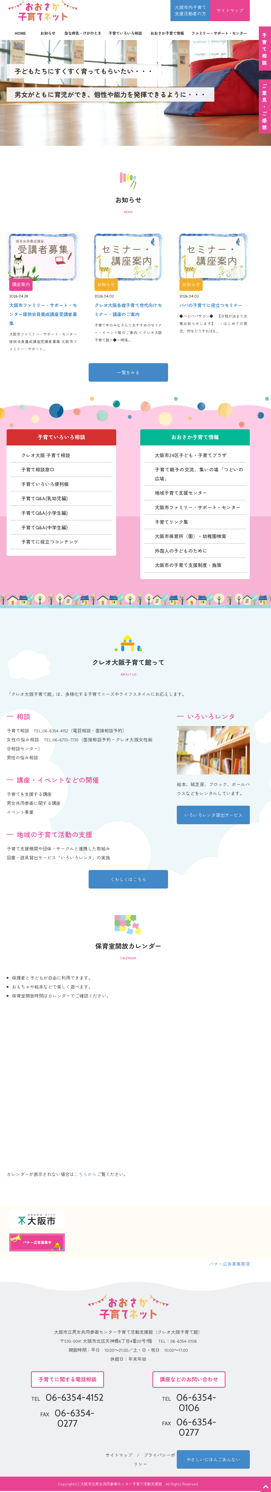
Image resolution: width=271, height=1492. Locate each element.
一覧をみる (128, 372)
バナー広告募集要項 (229, 1264)
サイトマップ (229, 10)
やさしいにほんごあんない (213, 1460)
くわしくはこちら (128, 880)
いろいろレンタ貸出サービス (213, 816)
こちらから (85, 1175)
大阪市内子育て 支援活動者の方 (190, 10)
